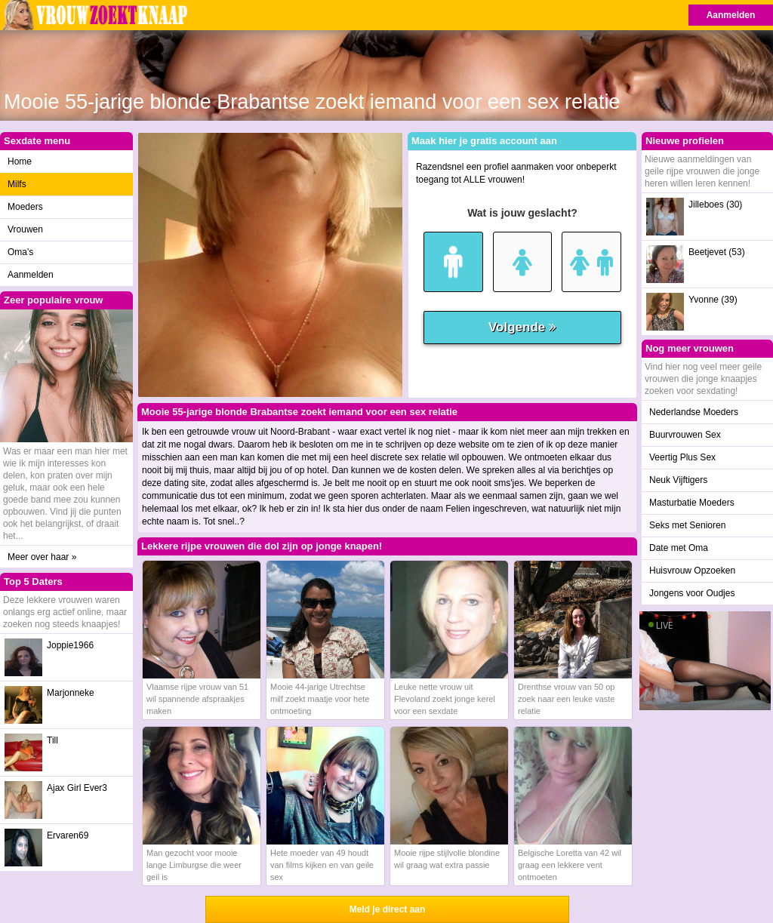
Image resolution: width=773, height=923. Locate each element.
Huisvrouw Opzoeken (692, 570)
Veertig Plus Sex (682, 457)
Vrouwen (25, 229)
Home (20, 161)
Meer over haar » (42, 557)
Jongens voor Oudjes (692, 593)
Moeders (25, 207)
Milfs (17, 184)
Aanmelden (731, 15)
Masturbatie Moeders (692, 502)
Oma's (20, 252)
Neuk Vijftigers (678, 480)
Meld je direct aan (388, 909)
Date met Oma (678, 548)
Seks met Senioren (687, 525)
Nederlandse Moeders (693, 412)
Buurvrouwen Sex (685, 434)
